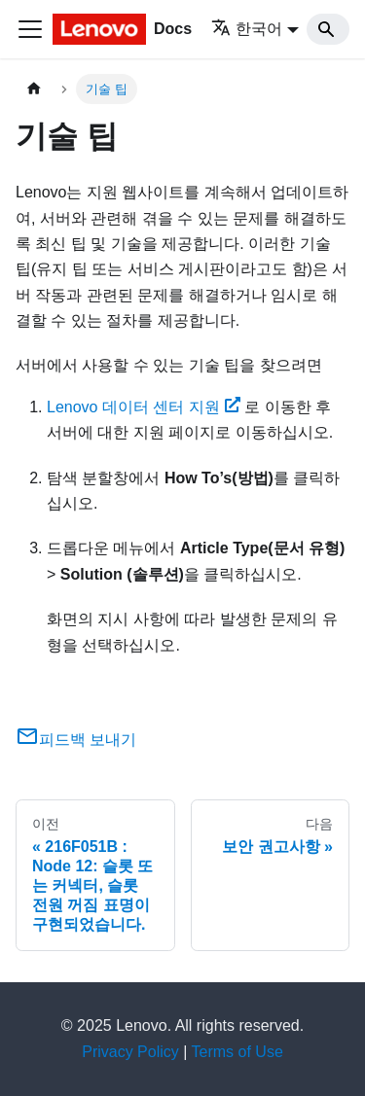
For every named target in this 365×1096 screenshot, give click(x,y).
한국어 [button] (246, 28)
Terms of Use (237, 1051)
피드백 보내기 (76, 739)
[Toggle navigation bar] (30, 29)
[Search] (328, 29)
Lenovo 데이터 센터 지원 (143, 407)
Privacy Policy (130, 1051)
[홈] (34, 89)
